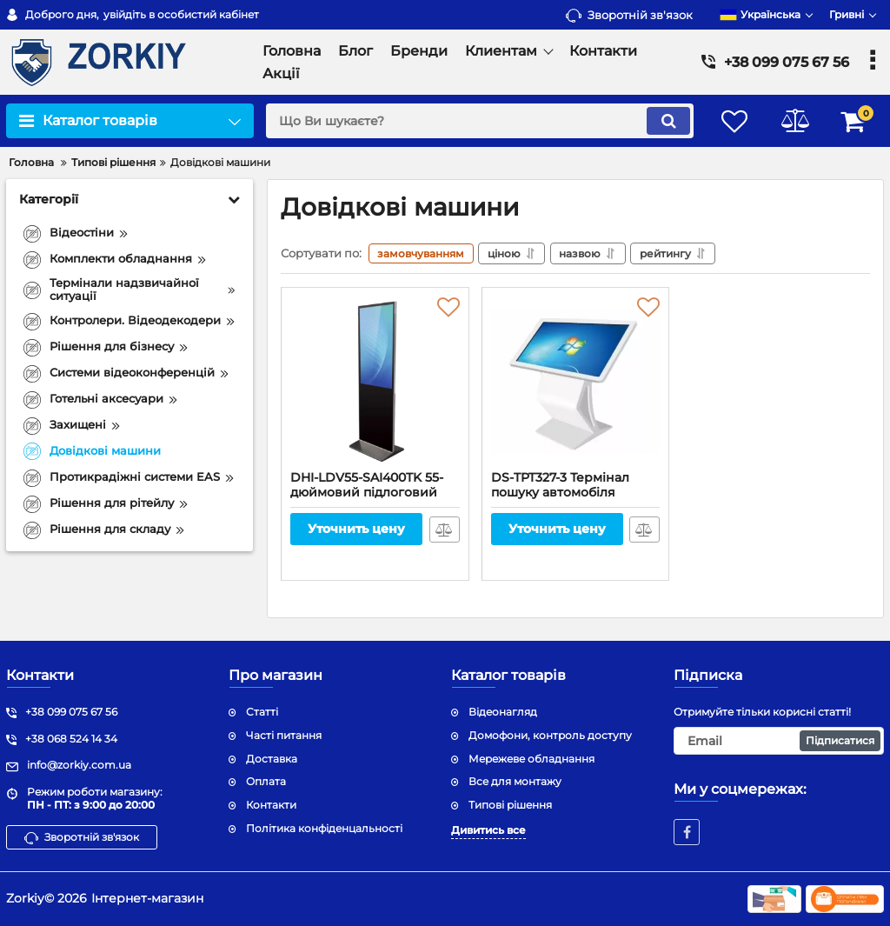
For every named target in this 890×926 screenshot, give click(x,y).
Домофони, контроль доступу (550, 735)
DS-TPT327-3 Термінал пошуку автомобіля (576, 493)
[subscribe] (779, 741)
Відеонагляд (502, 711)
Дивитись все (488, 829)
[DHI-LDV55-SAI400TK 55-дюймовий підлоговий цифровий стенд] (375, 383)
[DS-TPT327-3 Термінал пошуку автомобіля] (576, 383)
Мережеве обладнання (531, 758)
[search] (477, 120)
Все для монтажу (514, 781)
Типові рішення (510, 804)
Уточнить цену (356, 529)
